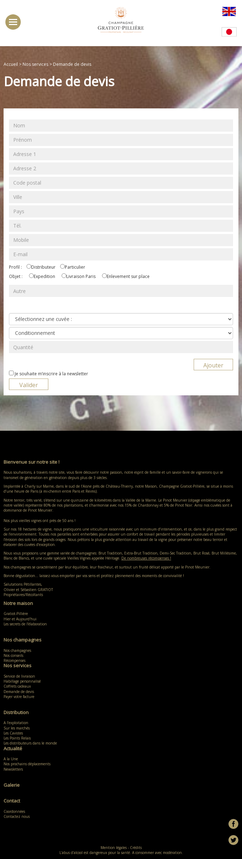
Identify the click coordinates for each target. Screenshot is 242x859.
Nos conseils (13, 655)
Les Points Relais (17, 738)
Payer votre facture (19, 696)
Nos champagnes (19, 650)
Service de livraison (19, 676)
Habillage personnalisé (22, 681)
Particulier (75, 267)
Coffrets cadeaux (17, 686)
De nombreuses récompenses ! (146, 558)
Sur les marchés (17, 728)
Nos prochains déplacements (27, 763)
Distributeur (43, 267)
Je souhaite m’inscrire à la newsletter (51, 374)
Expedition (44, 276)
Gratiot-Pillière (16, 613)
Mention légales (114, 847)
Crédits (136, 847)
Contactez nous (17, 816)
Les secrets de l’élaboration (25, 623)
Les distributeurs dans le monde (30, 743)
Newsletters (13, 769)
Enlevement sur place (128, 276)
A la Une (11, 758)
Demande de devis (19, 691)
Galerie (12, 785)
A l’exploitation (16, 722)
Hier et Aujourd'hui (20, 618)
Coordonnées (14, 811)
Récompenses (14, 660)
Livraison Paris (81, 276)
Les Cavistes (13, 733)
